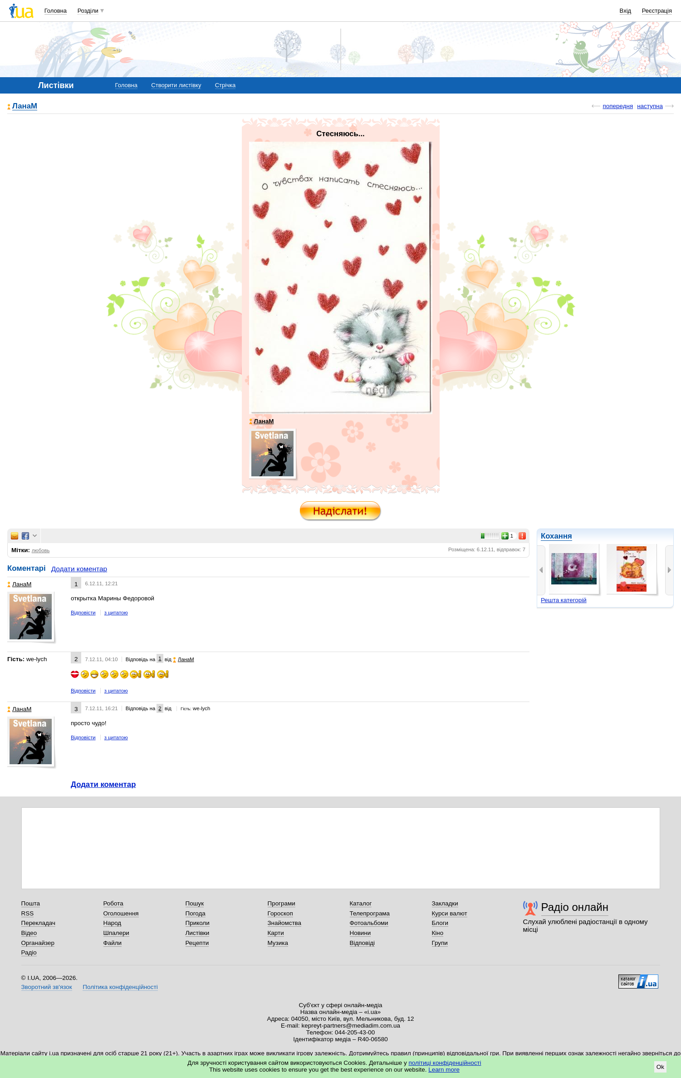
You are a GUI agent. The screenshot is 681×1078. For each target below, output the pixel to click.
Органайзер (37, 943)
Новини (360, 933)
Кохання (556, 536)
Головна (55, 10)
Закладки (445, 903)
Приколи (198, 923)
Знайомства (285, 923)
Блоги (440, 923)
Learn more (444, 1069)
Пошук (195, 903)
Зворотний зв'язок (46, 987)
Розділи (88, 10)
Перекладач (38, 923)
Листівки (198, 933)
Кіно (438, 933)
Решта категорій (564, 600)
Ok (660, 1066)
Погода (196, 913)
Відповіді (362, 943)
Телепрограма (370, 913)
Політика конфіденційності (120, 987)
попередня (618, 106)
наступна (650, 106)
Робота (113, 903)
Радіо (29, 952)
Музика (278, 943)
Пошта (30, 903)
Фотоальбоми (369, 923)
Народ (112, 923)
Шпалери (116, 933)
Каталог (361, 903)
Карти (276, 933)
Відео (29, 933)
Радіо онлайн (575, 907)
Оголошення (121, 913)
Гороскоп (280, 913)
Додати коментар (79, 569)
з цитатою (116, 612)
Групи (440, 943)
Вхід (626, 10)
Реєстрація (657, 10)
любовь (41, 550)
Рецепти (197, 943)
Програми (281, 903)
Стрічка (225, 85)
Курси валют (449, 913)
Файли (112, 943)
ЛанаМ (24, 106)
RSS (27, 913)
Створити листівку (176, 85)
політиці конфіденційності (445, 1062)
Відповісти (83, 612)
